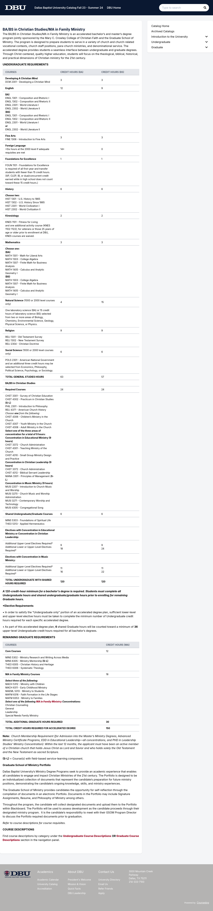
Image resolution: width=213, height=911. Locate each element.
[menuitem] (180, 36)
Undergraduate (179, 42)
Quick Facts (74, 888)
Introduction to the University (179, 36)
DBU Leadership (77, 893)
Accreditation (44, 888)
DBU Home (114, 7)
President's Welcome (79, 879)
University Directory (109, 879)
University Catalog (47, 884)
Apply (101, 893)
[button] (205, 8)
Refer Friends (105, 888)
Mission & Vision (77, 884)
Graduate (179, 47)
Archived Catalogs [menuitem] (162, 31)
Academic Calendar (48, 879)
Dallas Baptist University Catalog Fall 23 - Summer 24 (68, 7)
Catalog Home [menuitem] (160, 26)
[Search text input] (184, 7)
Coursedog (203, 902)
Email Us (103, 884)
